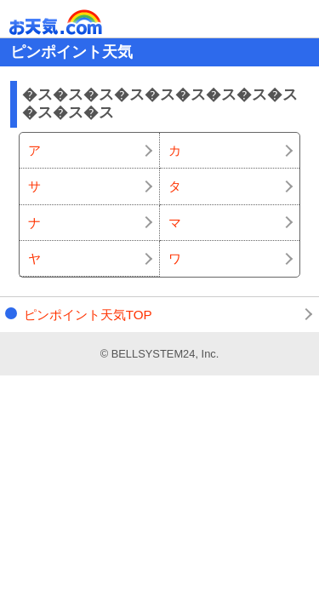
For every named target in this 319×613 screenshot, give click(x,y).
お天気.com (80, 23)
